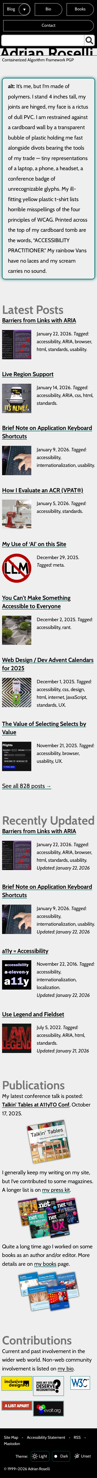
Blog (11, 8)
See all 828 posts (26, 786)
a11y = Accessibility (25, 951)
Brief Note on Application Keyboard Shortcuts (47, 432)
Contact (48, 25)
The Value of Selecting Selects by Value (44, 728)
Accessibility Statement (46, 1437)
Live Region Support (28, 374)
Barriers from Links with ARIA (39, 320)
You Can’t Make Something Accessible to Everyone (36, 602)
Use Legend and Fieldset (33, 1014)
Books (80, 8)
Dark (64, 1456)
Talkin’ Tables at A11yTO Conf (35, 1104)
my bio (65, 1368)
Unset (86, 1456)
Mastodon (12, 1443)
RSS (77, 1437)
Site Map (11, 1437)
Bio (48, 8)
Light (43, 1456)
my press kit (56, 1190)
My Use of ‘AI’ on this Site (34, 544)
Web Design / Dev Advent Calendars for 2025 (48, 664)
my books (45, 1264)
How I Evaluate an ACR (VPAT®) (42, 490)
